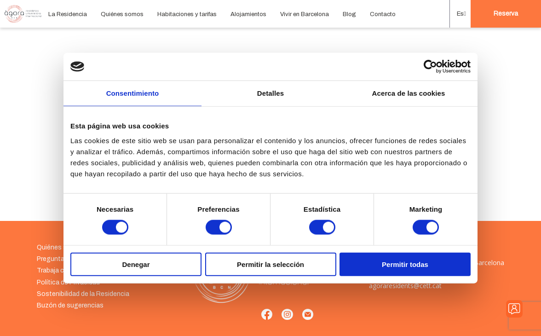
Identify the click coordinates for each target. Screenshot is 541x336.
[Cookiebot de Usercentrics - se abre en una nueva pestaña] (430, 67)
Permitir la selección (270, 264)
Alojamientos (248, 14)
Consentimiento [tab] (132, 93)
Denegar (136, 264)
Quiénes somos (122, 14)
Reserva (506, 13)
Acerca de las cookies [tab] (408, 93)
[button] (460, 14)
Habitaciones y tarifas (187, 14)
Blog (349, 14)
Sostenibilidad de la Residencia (83, 293)
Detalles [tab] (270, 93)
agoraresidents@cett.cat (405, 285)
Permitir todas (405, 264)
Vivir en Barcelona (304, 14)
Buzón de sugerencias (70, 305)
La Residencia (67, 14)
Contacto (383, 14)
